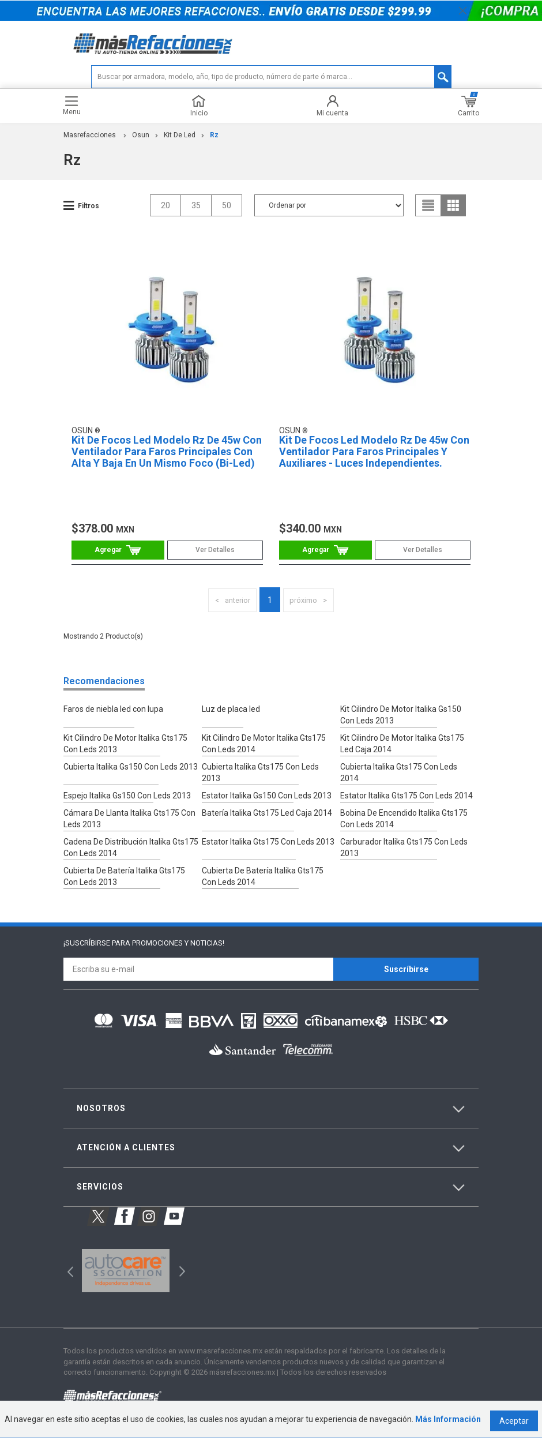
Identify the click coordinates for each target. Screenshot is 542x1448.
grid (453, 212)
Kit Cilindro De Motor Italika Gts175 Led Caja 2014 (402, 771)
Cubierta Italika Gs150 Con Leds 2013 (130, 793)
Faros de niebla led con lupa (113, 738)
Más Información (448, 1429)
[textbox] (271, 84)
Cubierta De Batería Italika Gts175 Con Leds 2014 (271, 887)
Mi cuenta (332, 114)
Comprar (121, 560)
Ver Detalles (211, 560)
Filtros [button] (88, 213)
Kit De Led (179, 143)
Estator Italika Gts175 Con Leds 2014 (406, 810)
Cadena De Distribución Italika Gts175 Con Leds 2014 (130, 859)
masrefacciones (89, 143)
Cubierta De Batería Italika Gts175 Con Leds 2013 (132, 887)
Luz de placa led (231, 738)
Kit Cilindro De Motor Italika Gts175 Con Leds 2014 (264, 771)
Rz (214, 143)
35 (196, 212)
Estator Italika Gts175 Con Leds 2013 (268, 853)
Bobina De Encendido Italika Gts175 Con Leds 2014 (404, 831)
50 (226, 212)
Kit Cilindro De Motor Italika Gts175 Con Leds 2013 (125, 771)
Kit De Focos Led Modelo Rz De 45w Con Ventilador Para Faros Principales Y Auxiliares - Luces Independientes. (370, 467)
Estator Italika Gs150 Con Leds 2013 (267, 810)
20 (165, 212)
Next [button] (181, 1280)
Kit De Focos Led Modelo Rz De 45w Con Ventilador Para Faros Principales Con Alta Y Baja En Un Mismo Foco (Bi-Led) (162, 467)
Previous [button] (66, 1280)
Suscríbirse (406, 979)
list (428, 212)
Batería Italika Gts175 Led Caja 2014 (267, 826)
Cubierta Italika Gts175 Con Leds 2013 (270, 793)
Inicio (199, 114)
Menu (72, 113)
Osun (140, 143)
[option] (125, 1281)
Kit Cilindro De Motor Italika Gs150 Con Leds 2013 (408, 744)
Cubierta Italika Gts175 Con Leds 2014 (408, 793)
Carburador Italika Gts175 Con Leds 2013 (404, 859)
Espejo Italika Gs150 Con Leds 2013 (127, 810)
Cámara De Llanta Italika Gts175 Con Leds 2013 (129, 831)
